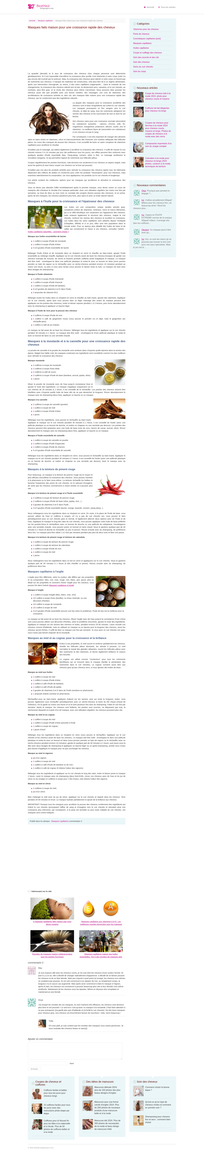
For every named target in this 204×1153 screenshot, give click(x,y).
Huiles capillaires (141, 48)
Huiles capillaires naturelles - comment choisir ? (48, 232)
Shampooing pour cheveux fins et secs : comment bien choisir (157, 1119)
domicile (149, 7)
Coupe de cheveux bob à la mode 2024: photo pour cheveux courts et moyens (158, 96)
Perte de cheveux (141, 34)
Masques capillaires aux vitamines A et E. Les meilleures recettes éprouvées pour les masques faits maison (101, 924)
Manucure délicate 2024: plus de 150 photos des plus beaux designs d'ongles (107, 1090)
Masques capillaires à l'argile (61, 585)
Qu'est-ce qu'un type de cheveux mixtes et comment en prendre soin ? (158, 1105)
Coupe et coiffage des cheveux (147, 53)
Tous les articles (167, 7)
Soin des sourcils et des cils (146, 57)
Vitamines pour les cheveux (146, 29)
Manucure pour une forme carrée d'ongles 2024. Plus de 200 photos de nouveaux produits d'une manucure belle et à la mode (107, 1107)
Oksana (145, 230)
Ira (143, 200)
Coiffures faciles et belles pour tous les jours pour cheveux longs (55, 1093)
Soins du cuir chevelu (143, 67)
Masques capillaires (45, 21)
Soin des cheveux (141, 62)
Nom (72, 1063)
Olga (144, 191)
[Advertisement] (76, 49)
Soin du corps (139, 71)
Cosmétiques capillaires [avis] (147, 38)
